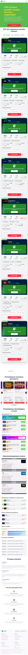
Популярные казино (4, 635)
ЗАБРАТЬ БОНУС (10, 371)
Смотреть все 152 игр (5, 451)
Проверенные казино (5, 639)
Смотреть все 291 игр (5, 431)
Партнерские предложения (18, 636)
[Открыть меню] (26, 1)
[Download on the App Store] (23, 631)
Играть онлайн (14, 194)
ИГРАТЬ (14, 74)
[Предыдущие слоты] (2, 393)
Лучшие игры (3, 643)
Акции (15, 646)
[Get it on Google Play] (18, 631)
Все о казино (16, 643)
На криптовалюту (17, 639)
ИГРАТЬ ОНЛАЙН (14, 114)
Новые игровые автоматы (5, 646)
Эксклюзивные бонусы (5, 636)
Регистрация (14, 25)
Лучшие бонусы (17, 635)
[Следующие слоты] (26, 393)
